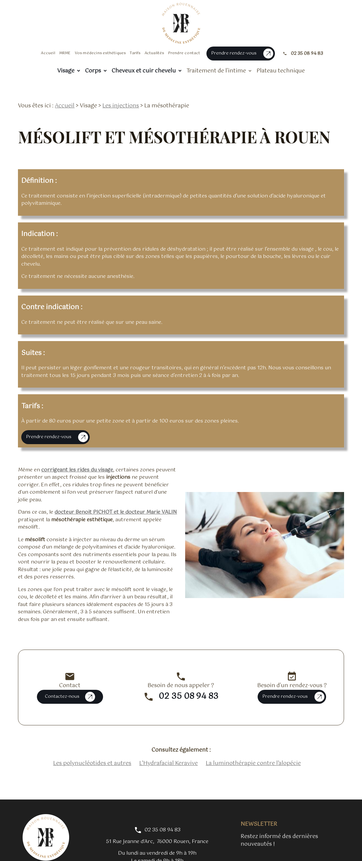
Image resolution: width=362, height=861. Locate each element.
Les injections (120, 96)
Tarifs (135, 53)
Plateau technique (281, 70)
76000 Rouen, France (157, 832)
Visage (65, 70)
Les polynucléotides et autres (92, 753)
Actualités (154, 53)
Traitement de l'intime (216, 70)
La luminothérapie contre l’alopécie (253, 753)
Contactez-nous (70, 687)
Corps (93, 70)
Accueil (48, 53)
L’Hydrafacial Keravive (168, 753)
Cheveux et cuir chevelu (144, 70)
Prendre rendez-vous (242, 54)
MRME (65, 53)
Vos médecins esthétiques (100, 53)
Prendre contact (184, 53)
